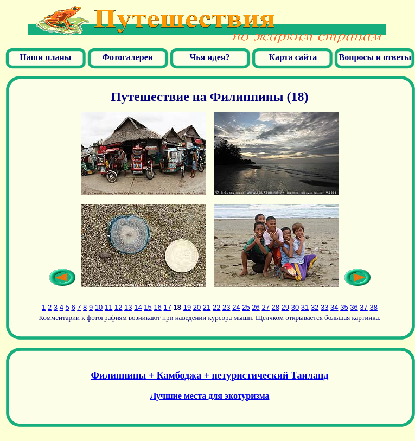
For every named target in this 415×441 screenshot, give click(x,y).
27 (265, 307)
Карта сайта (292, 57)
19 (187, 307)
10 (99, 307)
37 (363, 307)
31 (305, 307)
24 (236, 307)
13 (128, 307)
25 (246, 307)
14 (138, 307)
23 (226, 307)
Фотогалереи (127, 57)
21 (206, 307)
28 (275, 307)
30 (295, 307)
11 (108, 307)
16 (157, 307)
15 (147, 307)
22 (216, 307)
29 (285, 307)
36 (353, 307)
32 (314, 307)
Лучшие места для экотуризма (210, 395)
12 (118, 307)
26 (255, 307)
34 (334, 307)
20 (197, 307)
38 (373, 307)
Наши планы (45, 57)
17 (167, 307)
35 (344, 307)
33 (324, 307)
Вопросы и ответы (375, 57)
